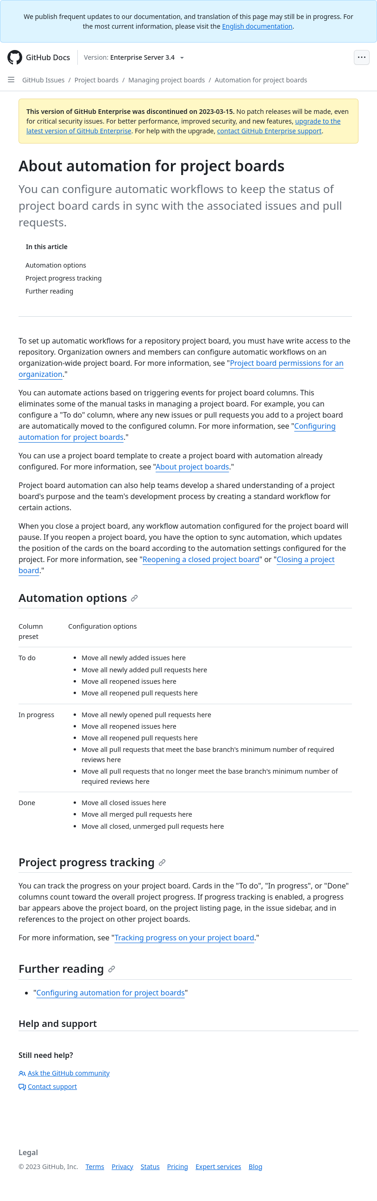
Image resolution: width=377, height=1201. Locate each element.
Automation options (78, 597)
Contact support (48, 1086)
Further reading (67, 968)
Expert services (218, 1166)
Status (150, 1166)
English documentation (257, 26)
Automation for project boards (261, 79)
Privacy (122, 1166)
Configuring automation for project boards (111, 993)
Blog (256, 1166)
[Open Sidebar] (11, 79)
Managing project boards (166, 79)
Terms (95, 1166)
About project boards (192, 467)
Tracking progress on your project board (184, 937)
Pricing (177, 1166)
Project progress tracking (92, 861)
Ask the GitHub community (64, 1073)
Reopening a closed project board (201, 559)
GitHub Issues (43, 79)
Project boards (97, 79)
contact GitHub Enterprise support (269, 130)
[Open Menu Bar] (362, 57)
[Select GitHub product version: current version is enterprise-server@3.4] (134, 57)
